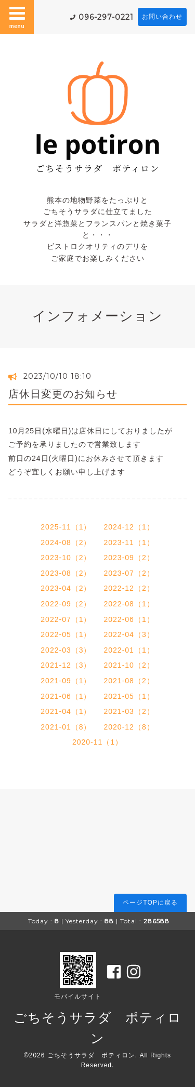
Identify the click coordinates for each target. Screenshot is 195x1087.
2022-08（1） (129, 604)
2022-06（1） (129, 619)
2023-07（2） (129, 573)
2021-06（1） (66, 696)
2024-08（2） (66, 542)
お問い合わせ (162, 16)
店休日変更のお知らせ (63, 394)
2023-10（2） (66, 557)
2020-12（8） (129, 727)
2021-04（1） (66, 711)
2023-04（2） (66, 588)
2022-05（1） (66, 634)
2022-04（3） (129, 634)
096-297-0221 (106, 17)
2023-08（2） (66, 573)
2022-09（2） (66, 604)
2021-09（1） (66, 681)
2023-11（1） (129, 542)
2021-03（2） (129, 711)
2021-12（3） (66, 665)
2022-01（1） (129, 650)
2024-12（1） (129, 527)
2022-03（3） (66, 650)
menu (17, 16)
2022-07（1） (66, 619)
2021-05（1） (129, 696)
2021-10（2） (129, 665)
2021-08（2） (129, 681)
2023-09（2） (129, 557)
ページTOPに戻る (150, 902)
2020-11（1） (97, 742)
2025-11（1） (66, 527)
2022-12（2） (129, 588)
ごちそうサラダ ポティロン (91, 1055)
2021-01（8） (66, 727)
